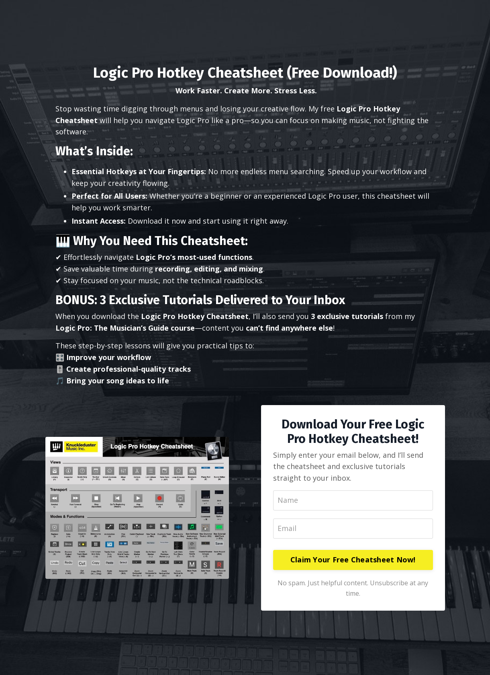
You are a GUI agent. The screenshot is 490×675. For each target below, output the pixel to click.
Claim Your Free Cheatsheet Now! (353, 559)
